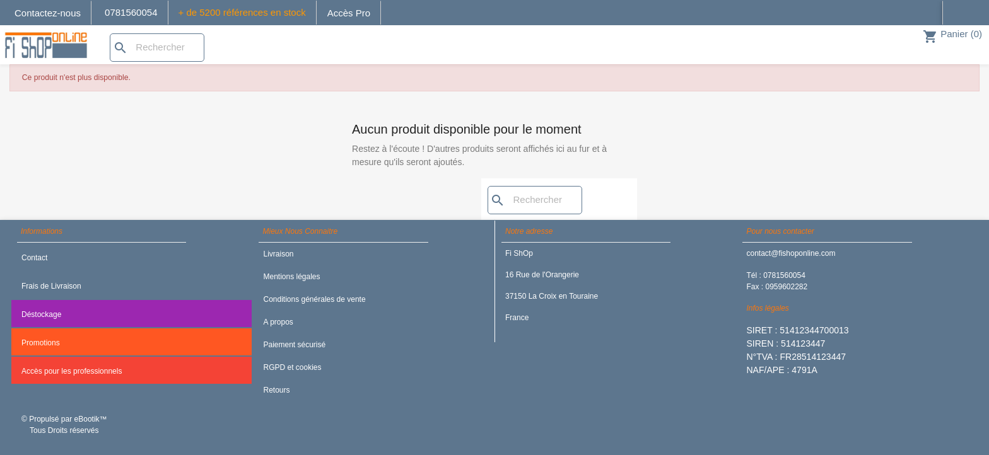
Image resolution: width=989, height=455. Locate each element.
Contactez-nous (48, 13)
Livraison (278, 254)
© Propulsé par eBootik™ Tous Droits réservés (64, 425)
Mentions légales (291, 276)
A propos (278, 322)
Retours (276, 390)
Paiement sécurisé (294, 344)
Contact (34, 257)
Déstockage (41, 314)
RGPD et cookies (292, 367)
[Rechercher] (157, 47)
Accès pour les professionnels (71, 371)
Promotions (40, 342)
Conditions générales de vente (314, 299)
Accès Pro (348, 13)
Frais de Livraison (51, 286)
